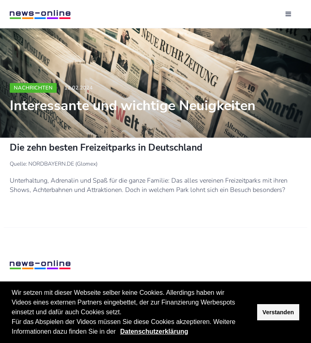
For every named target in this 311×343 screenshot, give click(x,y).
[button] (118, 332)
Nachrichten (33, 88)
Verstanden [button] (278, 312)
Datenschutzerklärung (154, 331)
